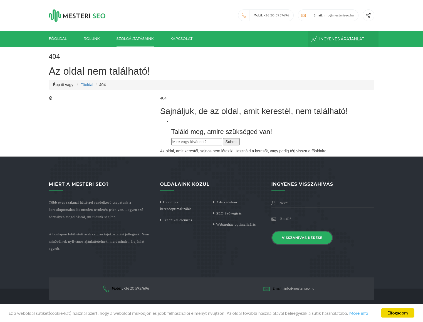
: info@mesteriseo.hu (326, 15)
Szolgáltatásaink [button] (135, 38)
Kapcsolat (181, 38)
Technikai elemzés (177, 220)
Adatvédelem (226, 202)
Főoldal (58, 38)
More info (358, 313)
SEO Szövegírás (229, 213)
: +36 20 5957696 (263, 15)
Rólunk (92, 38)
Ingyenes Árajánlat (337, 39)
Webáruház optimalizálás (236, 224)
